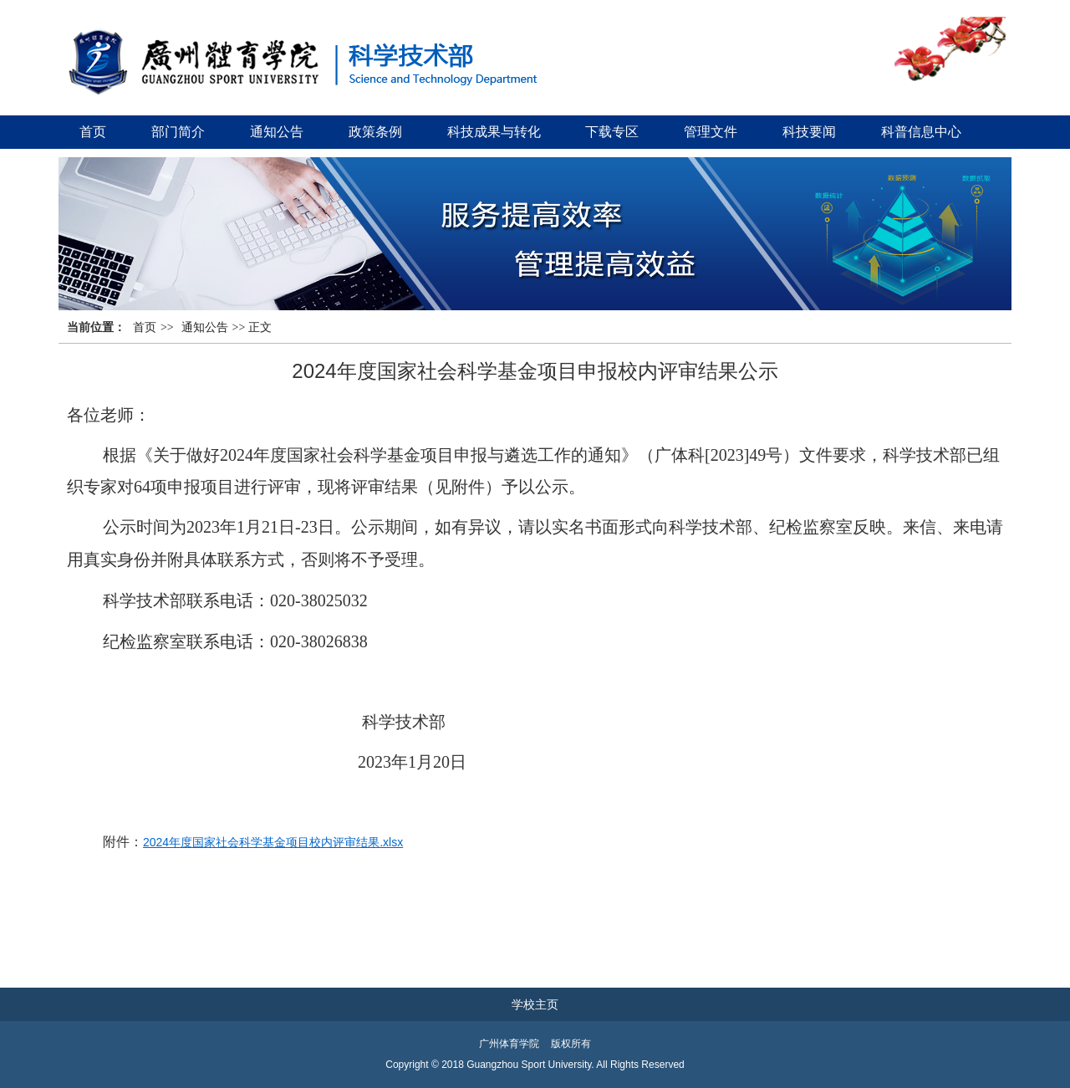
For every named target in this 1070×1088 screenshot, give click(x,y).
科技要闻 (809, 132)
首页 (92, 132)
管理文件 (710, 132)
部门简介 (178, 132)
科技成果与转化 (494, 132)
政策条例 (375, 132)
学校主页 (535, 1004)
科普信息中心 (921, 132)
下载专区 (612, 132)
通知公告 (276, 132)
